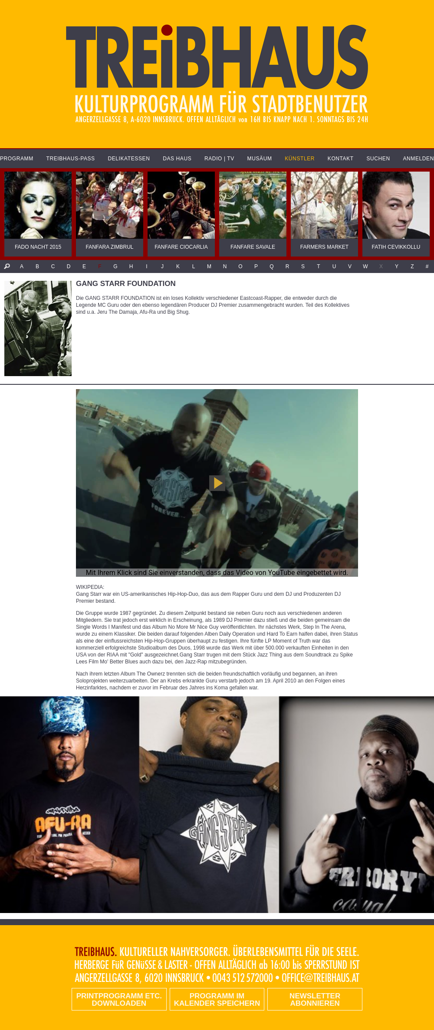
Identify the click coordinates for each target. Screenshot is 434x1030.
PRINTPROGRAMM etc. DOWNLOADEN (119, 999)
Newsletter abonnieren (314, 999)
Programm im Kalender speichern (217, 999)
